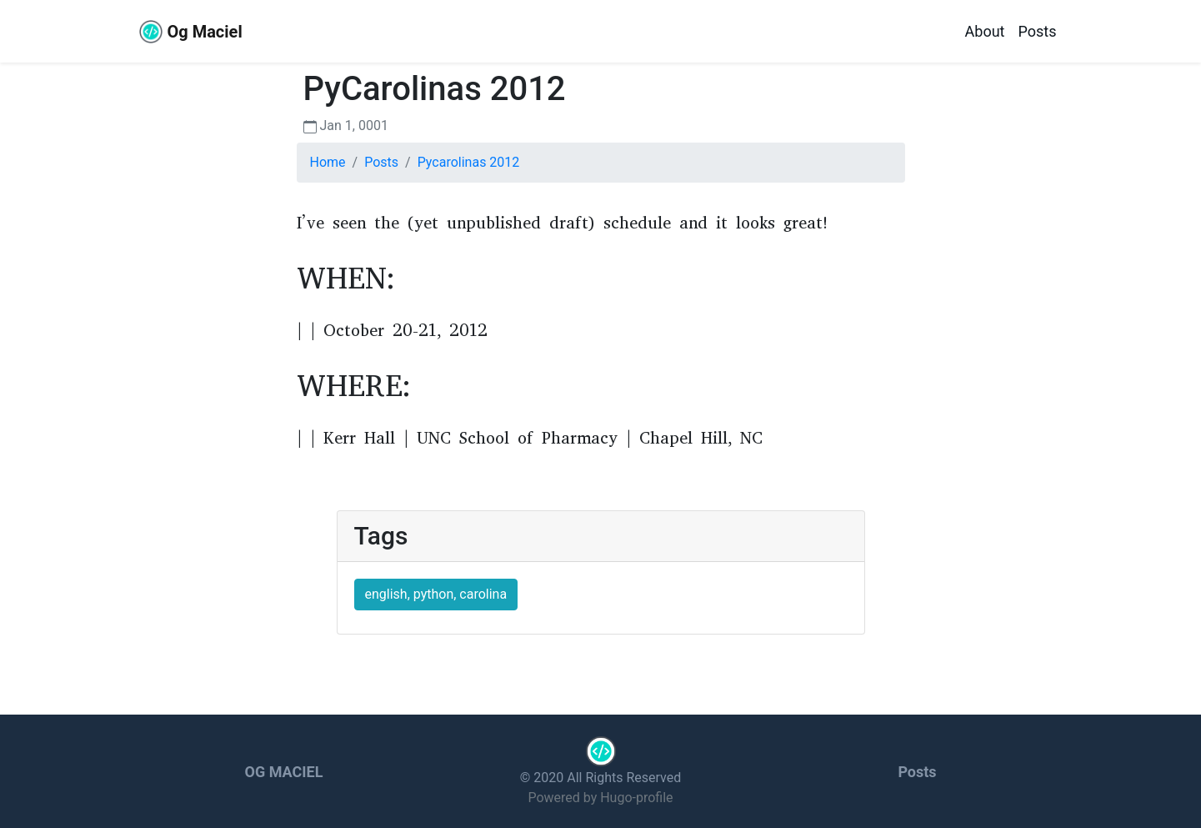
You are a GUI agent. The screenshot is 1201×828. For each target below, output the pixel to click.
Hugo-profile (636, 797)
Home (328, 162)
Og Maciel (190, 31)
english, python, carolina (436, 594)
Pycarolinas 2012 (469, 162)
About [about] (985, 31)
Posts (1037, 31)
